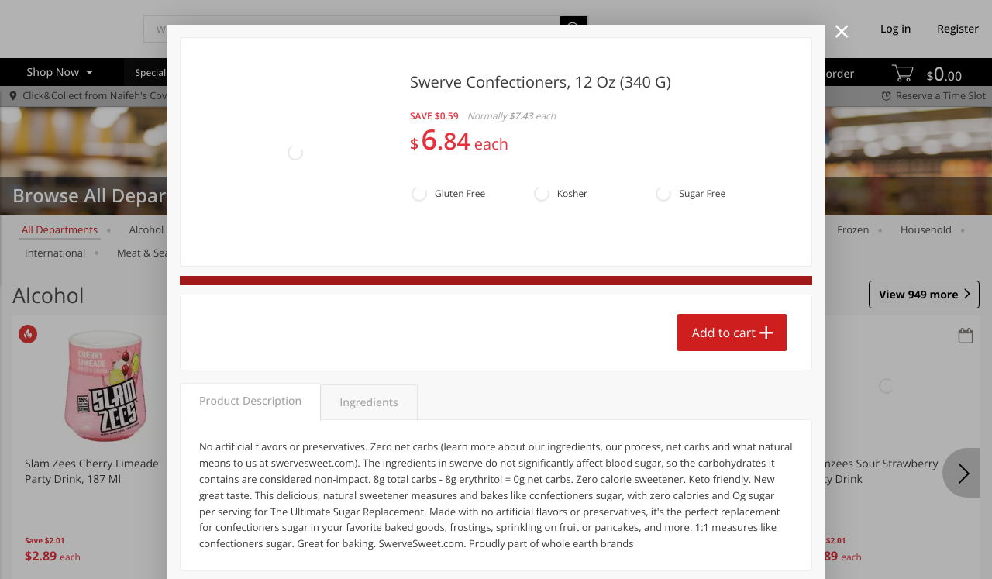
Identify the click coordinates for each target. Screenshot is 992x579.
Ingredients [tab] (368, 402)
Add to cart (724, 332)
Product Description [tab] (250, 401)
